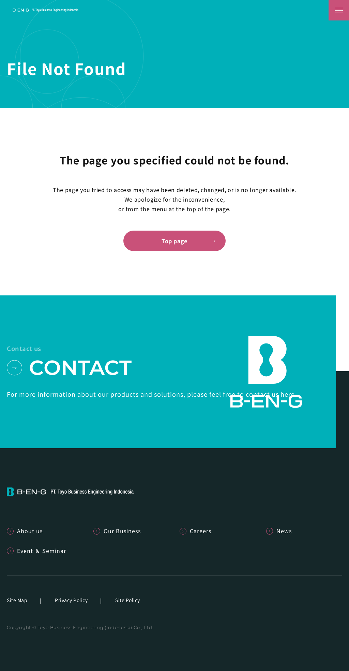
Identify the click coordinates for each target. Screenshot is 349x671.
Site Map (17, 600)
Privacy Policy (71, 600)
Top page (174, 241)
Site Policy (127, 600)
